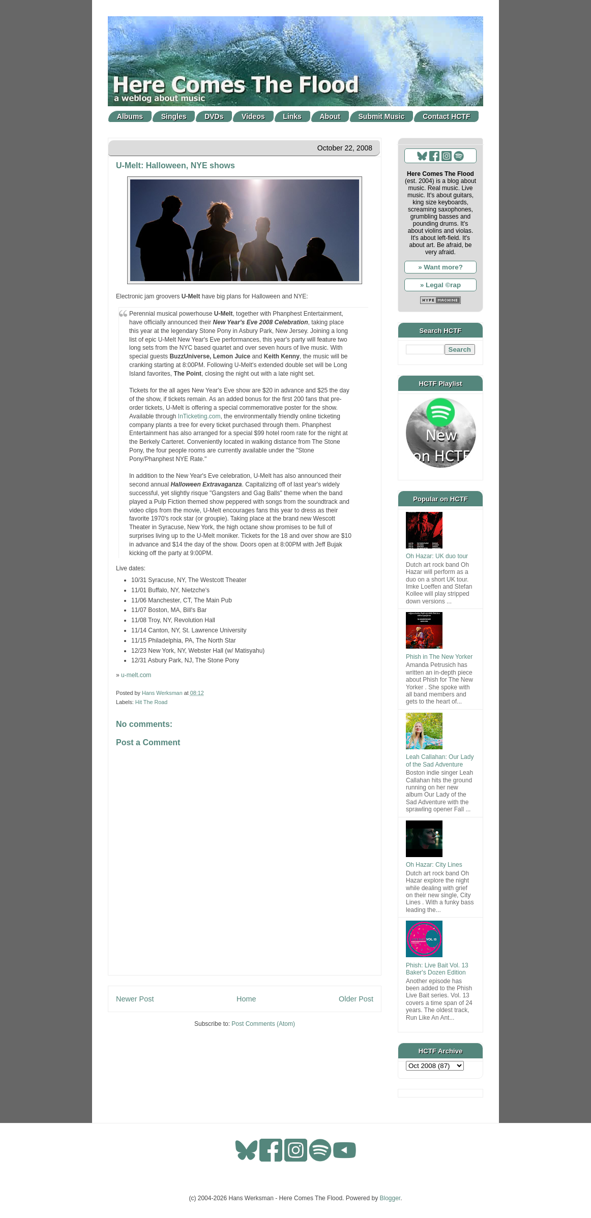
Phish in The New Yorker (439, 656)
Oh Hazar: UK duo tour (437, 556)
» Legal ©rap (440, 285)
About (330, 116)
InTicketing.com (199, 416)
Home (246, 999)
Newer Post (135, 999)
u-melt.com (136, 675)
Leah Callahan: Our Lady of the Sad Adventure (440, 760)
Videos (253, 116)
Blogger (390, 1198)
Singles (174, 116)
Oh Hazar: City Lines (434, 864)
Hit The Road (151, 702)
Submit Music (382, 116)
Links (292, 116)
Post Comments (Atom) (263, 1023)
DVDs (213, 116)
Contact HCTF (446, 116)
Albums (130, 116)
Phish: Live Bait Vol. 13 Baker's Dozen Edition (437, 969)
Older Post (356, 999)
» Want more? (440, 267)
